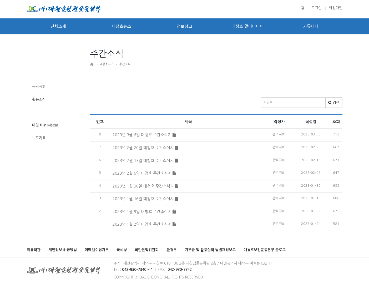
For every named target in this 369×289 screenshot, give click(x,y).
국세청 (122, 250)
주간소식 (39, 112)
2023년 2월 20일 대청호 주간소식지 (145, 148)
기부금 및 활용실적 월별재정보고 (210, 250)
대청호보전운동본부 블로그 (265, 250)
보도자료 (39, 138)
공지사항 (39, 86)
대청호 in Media (45, 125)
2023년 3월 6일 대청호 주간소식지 (144, 135)
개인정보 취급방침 (62, 250)
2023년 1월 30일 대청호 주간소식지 (145, 186)
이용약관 (34, 250)
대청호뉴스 (121, 26)
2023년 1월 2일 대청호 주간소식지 (144, 224)
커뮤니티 (311, 26)
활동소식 (39, 99)
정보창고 (184, 26)
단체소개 (58, 26)
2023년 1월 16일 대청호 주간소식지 (145, 199)
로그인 (316, 8)
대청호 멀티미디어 (247, 26)
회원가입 (335, 8)
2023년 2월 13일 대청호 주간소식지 (145, 161)
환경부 (171, 250)
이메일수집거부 (97, 250)
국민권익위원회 (147, 250)
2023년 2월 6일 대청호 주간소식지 (144, 173)
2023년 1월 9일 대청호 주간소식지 (144, 212)
